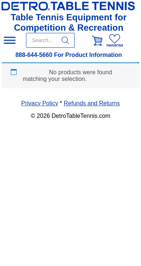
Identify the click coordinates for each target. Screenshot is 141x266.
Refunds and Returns (92, 103)
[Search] (65, 40)
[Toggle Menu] (10, 40)
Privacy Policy (39, 103)
